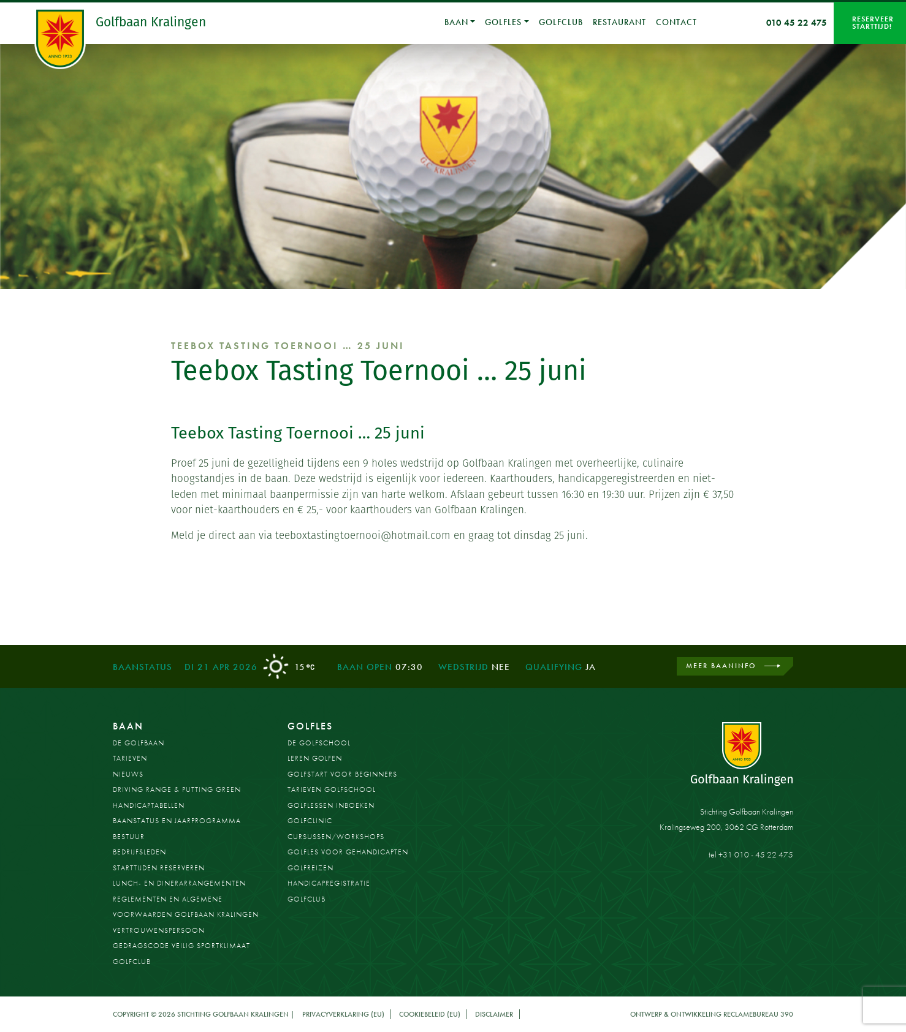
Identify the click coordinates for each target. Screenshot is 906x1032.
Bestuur (129, 837)
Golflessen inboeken (331, 805)
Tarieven (130, 758)
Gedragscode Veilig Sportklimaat (181, 946)
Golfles (503, 22)
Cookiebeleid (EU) (429, 1014)
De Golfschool (319, 743)
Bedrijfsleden (139, 852)
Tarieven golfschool (331, 789)
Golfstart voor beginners (342, 774)
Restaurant (619, 22)
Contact (676, 22)
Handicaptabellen (149, 805)
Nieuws (128, 774)
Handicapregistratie (328, 883)
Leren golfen (314, 758)
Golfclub (561, 22)
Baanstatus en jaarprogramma (177, 821)
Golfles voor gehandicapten (347, 852)
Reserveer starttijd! (873, 22)
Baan (456, 22)
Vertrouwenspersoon (159, 930)
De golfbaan (138, 743)
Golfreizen (310, 868)
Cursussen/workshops (335, 837)
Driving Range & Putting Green (177, 789)
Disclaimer (494, 1014)
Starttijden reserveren (159, 868)
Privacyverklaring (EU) (343, 1014)
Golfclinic (309, 821)
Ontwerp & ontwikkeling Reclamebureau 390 (711, 1014)
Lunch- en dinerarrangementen (179, 883)
